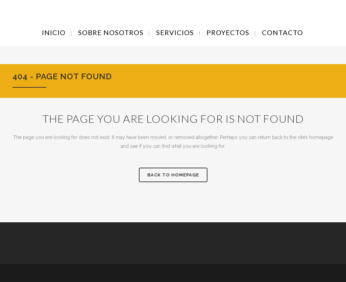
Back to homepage (173, 174)
